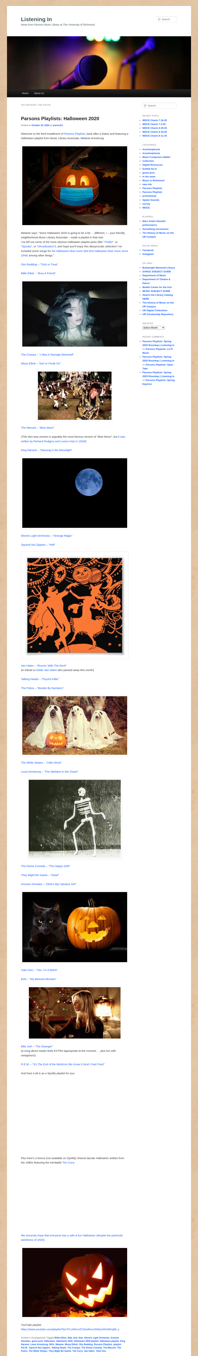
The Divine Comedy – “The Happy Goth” (45, 866)
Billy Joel (72, 1337)
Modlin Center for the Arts (157, 287)
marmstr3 (58, 125)
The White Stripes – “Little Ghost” (41, 762)
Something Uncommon (155, 229)
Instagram (148, 254)
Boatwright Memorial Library (158, 267)
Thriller (108, 241)
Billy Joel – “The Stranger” (37, 1046)
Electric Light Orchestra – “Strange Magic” (46, 535)
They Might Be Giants (60, 1351)
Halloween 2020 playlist (86, 1341)
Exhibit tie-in (149, 168)
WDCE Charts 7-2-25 (154, 124)
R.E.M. (24, 1347)
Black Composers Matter (156, 157)
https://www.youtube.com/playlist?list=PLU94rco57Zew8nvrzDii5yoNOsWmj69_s (70, 1329)
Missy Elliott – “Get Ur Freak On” (41, 363)
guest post (37, 1341)
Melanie (60, 1344)
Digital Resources (152, 164)
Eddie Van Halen (46, 670)
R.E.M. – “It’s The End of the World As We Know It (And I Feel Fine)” (63, 1064)
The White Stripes (38, 1351)
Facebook (148, 250)
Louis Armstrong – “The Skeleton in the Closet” (49, 771)
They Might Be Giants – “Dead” (40, 875)
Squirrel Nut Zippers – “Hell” (38, 544)
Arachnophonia (151, 149)
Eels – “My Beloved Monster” (38, 979)
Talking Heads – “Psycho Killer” (40, 679)
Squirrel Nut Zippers (39, 1347)
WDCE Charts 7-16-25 (154, 120)
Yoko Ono (101, 1351)
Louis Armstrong (39, 1344)
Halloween (49, 1341)
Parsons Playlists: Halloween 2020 (60, 118)
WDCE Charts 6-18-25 (154, 131)
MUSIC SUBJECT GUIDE (156, 291)
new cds (147, 184)
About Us (39, 93)
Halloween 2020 (64, 1341)
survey (146, 203)
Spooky (26, 246)
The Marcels (109, 1347)
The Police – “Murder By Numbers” (42, 688)
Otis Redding (86, 1344)
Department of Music (154, 275)
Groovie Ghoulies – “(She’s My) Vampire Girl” (48, 884)
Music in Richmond (153, 180)
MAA (51, 1344)
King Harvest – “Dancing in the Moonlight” (46, 450)
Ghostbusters (46, 246)
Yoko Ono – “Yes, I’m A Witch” (39, 970)
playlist (117, 1344)
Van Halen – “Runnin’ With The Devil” (43, 665)
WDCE (146, 207)
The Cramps (74, 1347)
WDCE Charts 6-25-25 (154, 128)
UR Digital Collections (154, 310)
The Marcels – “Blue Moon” (37, 427)
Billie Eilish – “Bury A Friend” (38, 273)
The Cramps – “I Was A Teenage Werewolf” (47, 354)
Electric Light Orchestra (96, 1337)
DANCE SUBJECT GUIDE (156, 271)
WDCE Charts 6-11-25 (154, 135)
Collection (148, 161)
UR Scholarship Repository (157, 314)
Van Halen (89, 1351)
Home (25, 93)
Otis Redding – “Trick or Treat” (39, 264)
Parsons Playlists (74, 133)
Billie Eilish (60, 1337)
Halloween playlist (109, 1341)
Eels (81, 1337)
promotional (149, 196)
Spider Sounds (150, 200)
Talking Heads (58, 1347)
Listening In (36, 19)
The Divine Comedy (92, 1347)
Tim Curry (68, 1162)
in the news (148, 176)
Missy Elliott (71, 1344)
